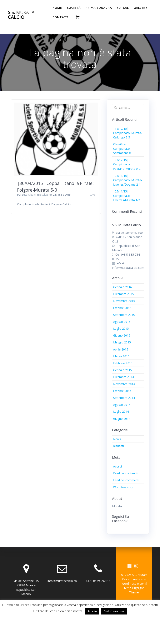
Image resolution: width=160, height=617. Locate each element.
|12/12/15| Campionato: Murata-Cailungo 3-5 (127, 133)
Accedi (117, 466)
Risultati (44, 194)
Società (74, 8)
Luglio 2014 (121, 411)
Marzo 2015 (121, 356)
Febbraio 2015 (122, 363)
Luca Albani (29, 194)
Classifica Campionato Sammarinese (122, 148)
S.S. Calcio (21, 14)
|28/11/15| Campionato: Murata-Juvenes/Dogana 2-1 (127, 180)
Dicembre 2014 (123, 377)
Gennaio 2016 (122, 287)
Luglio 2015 (121, 328)
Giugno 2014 (121, 419)
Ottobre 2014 (122, 391)
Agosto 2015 (121, 322)
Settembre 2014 (124, 398)
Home (57, 8)
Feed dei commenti (126, 480)
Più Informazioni (114, 611)
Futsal (123, 8)
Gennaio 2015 (122, 370)
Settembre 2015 (124, 315)
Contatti (61, 17)
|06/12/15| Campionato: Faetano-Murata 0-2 (126, 164)
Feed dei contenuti (125, 473)
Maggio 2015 (122, 342)
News (117, 439)
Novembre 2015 (124, 301)
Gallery (140, 8)
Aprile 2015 (120, 349)
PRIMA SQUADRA (99, 8)
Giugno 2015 (121, 335)
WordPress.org (123, 487)
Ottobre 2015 (122, 308)
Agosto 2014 (121, 405)
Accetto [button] (92, 611)
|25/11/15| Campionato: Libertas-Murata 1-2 (126, 195)
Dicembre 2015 (123, 294)
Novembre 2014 (124, 384)
